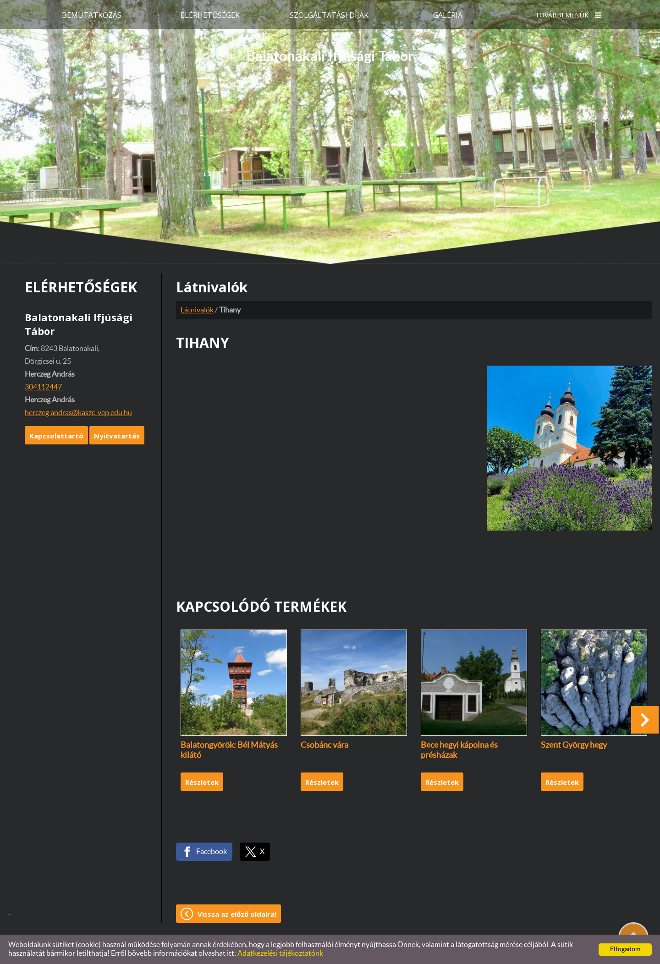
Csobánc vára (324, 745)
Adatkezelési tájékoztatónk (280, 953)
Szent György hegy (574, 745)
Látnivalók (197, 310)
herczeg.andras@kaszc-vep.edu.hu (78, 412)
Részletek (202, 782)
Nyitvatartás (117, 435)
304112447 (43, 387)
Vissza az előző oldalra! (237, 914)
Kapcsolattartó (56, 435)
